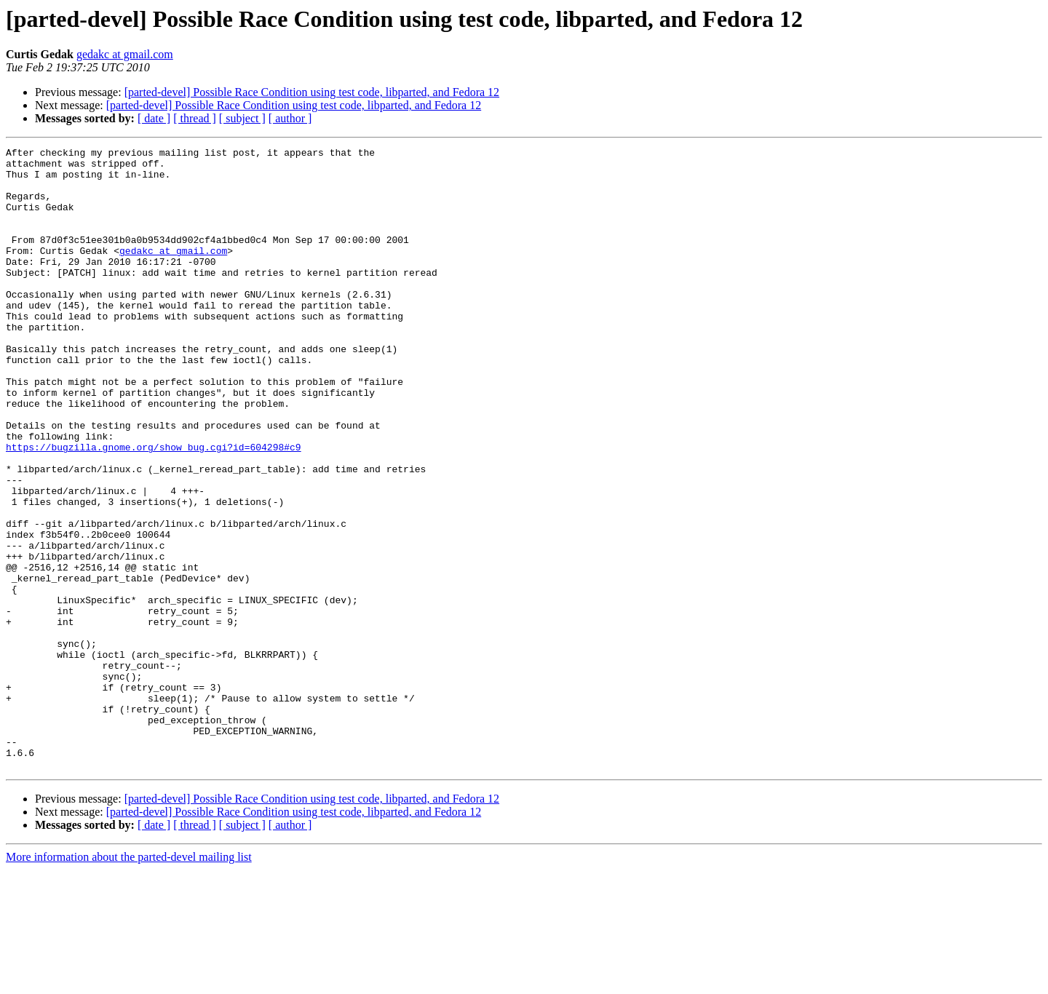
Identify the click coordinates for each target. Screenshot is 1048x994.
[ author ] (290, 118)
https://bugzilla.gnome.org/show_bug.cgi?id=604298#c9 (153, 507)
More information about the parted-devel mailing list (129, 981)
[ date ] (154, 118)
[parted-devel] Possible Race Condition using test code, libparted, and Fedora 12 (311, 92)
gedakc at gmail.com (124, 54)
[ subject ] (242, 118)
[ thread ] (194, 118)
